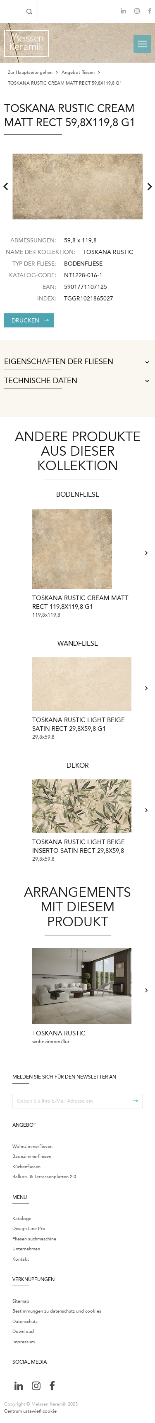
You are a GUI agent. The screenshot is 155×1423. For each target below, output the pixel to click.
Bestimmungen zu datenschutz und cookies (56, 1311)
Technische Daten (77, 381)
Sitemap (20, 1301)
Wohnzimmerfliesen (32, 1146)
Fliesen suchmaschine (34, 1239)
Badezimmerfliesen (31, 1156)
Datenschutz (25, 1321)
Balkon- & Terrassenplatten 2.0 (44, 1176)
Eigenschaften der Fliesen (77, 362)
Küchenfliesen (26, 1166)
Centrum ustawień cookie (30, 1411)
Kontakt (20, 1259)
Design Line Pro (28, 1228)
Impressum (23, 1342)
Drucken (30, 320)
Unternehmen (26, 1249)
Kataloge (21, 1218)
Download (23, 1331)
